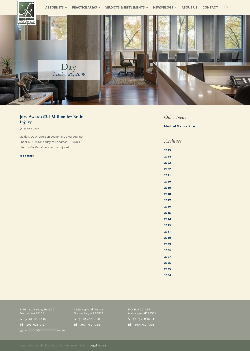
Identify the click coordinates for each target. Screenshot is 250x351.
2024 (167, 156)
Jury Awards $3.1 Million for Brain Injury (52, 119)
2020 (167, 181)
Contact (210, 7)
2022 (167, 169)
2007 (167, 256)
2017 (167, 200)
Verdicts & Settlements (125, 7)
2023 (167, 163)
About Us (189, 7)
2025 (167, 150)
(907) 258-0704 (143, 319)
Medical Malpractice (179, 126)
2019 (167, 188)
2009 (167, 244)
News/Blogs (163, 7)
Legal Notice (98, 345)
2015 (167, 213)
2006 (167, 263)
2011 (167, 231)
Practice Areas (84, 7)
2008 (167, 250)
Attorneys (54, 7)
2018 (167, 194)
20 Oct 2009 (31, 128)
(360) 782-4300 (89, 319)
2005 (167, 269)
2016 (167, 206)
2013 (167, 225)
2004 (167, 275)
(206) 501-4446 (35, 319)
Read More (27, 156)
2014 (167, 219)
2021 (167, 175)
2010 (167, 238)
